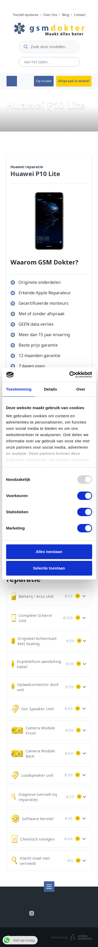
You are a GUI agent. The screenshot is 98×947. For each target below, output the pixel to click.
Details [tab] (50, 389)
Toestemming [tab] (19, 389)
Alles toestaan (49, 551)
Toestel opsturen (25, 15)
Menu (12, 81)
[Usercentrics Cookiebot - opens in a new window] (70, 374)
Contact (79, 15)
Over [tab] (80, 389)
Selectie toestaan (49, 568)
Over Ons (50, 15)
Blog (65, 15)
